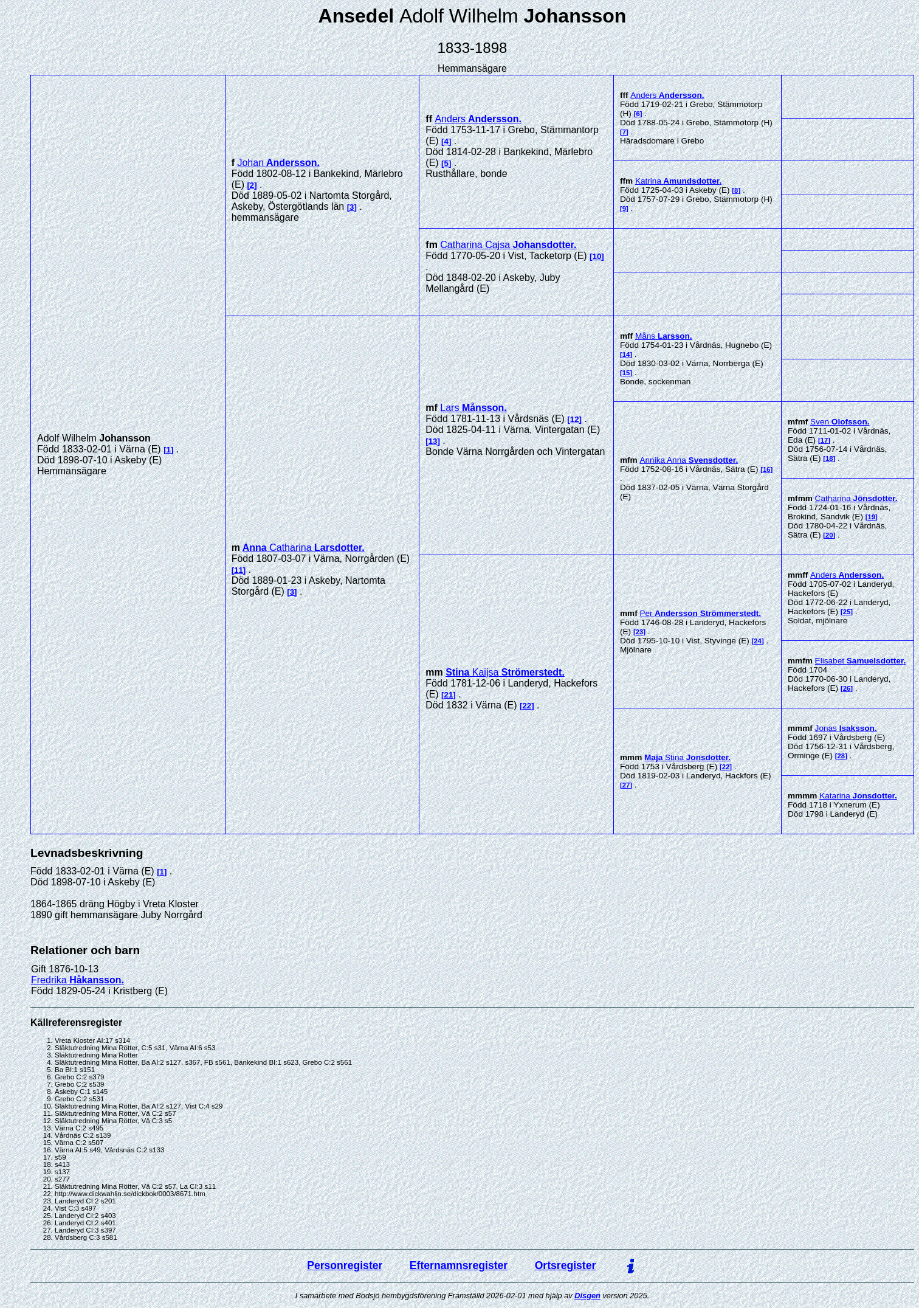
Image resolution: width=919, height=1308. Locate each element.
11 (238, 570)
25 (847, 611)
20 (829, 535)
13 (433, 441)
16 (767, 469)
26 (847, 688)
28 (841, 756)
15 (626, 372)
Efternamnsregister (459, 1265)
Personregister (344, 1265)
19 (871, 517)
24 (758, 641)
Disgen (587, 1295)
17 (824, 440)
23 (640, 631)
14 (626, 354)
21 (448, 694)
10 (597, 256)
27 (626, 785)
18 (829, 458)
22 (526, 705)
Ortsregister (565, 1265)
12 (574, 419)
